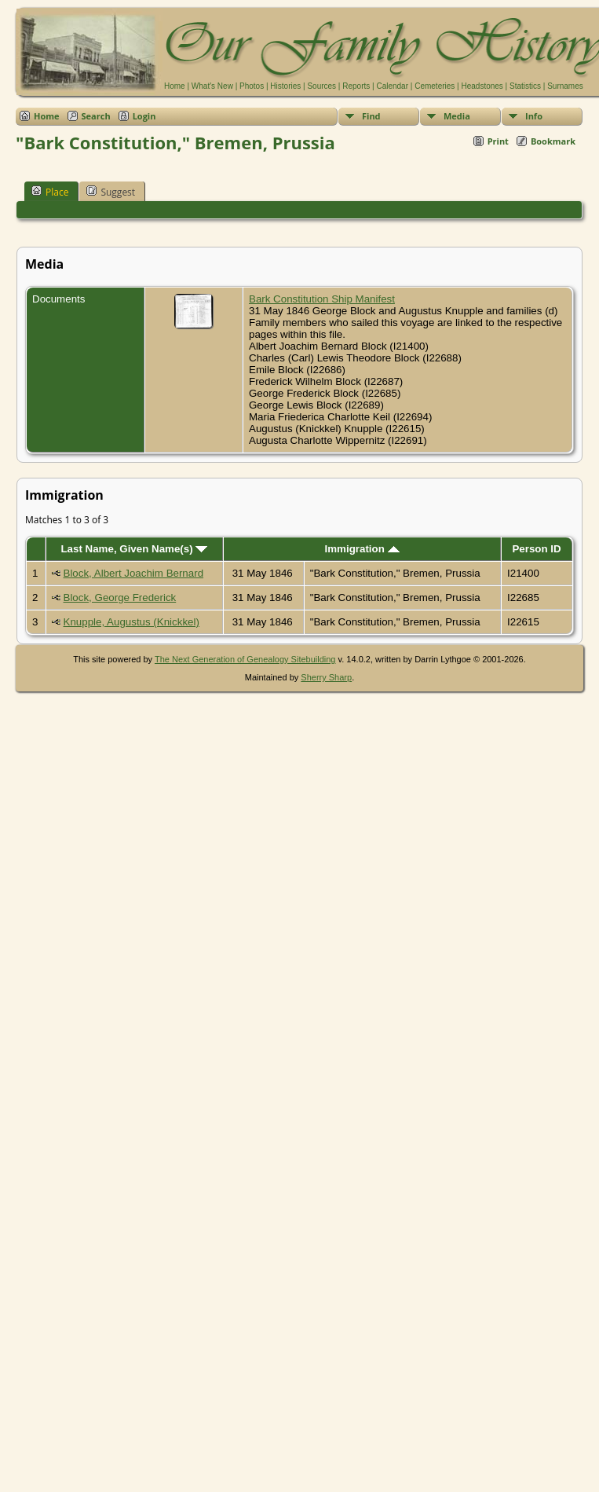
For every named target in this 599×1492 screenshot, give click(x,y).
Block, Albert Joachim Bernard (134, 573)
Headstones (481, 86)
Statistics (525, 86)
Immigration (362, 549)
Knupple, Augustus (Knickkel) (131, 622)
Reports (356, 86)
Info (533, 116)
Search (96, 116)
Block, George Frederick (120, 597)
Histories (285, 86)
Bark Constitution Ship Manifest (322, 299)
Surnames (565, 86)
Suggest (110, 192)
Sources (321, 86)
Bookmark (553, 141)
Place (49, 192)
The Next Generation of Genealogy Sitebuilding (245, 659)
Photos (251, 86)
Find (371, 116)
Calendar (392, 86)
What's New (212, 86)
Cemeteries (435, 86)
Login (144, 116)
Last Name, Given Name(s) (133, 549)
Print (498, 141)
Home (174, 86)
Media (457, 116)
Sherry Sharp (326, 677)
